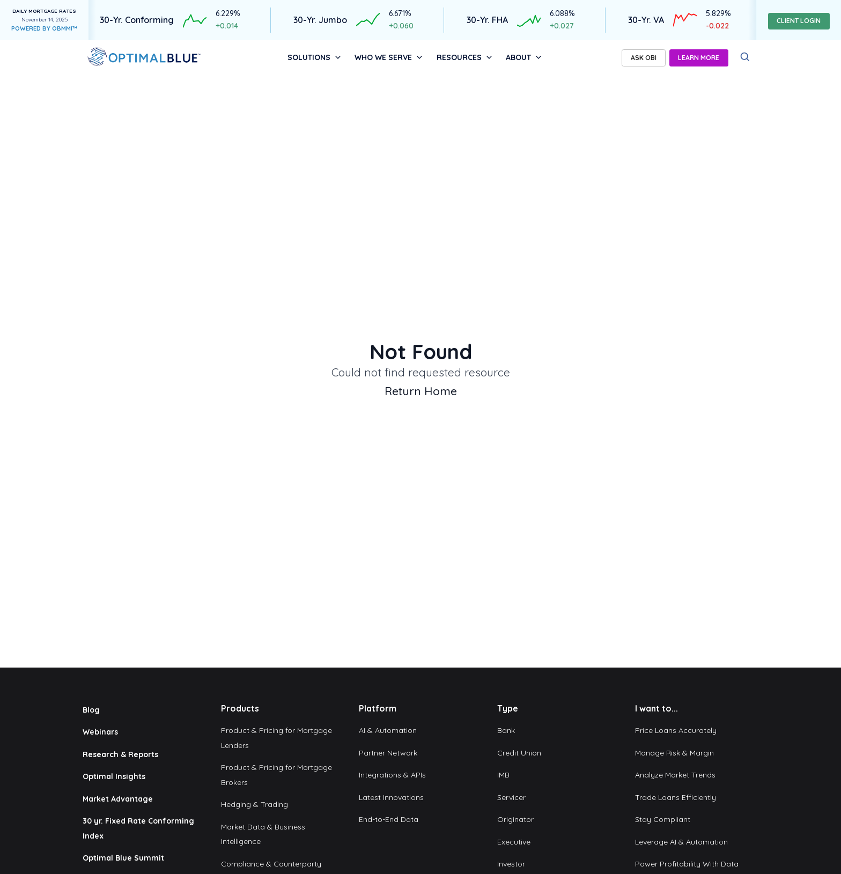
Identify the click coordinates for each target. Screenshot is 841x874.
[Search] (745, 57)
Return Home (421, 391)
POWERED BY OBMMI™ (44, 28)
